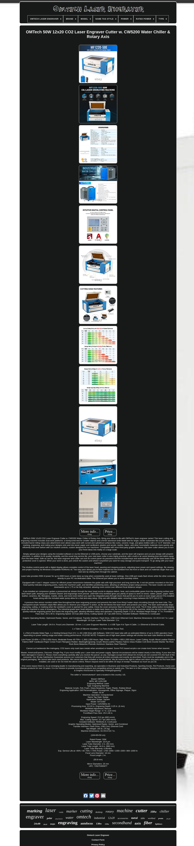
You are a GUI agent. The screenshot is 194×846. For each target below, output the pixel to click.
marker (71, 811)
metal (134, 817)
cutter (141, 810)
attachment (59, 819)
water (70, 817)
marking (34, 811)
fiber (148, 822)
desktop (99, 812)
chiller (164, 811)
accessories (123, 818)
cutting (86, 810)
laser (50, 810)
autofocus (86, 823)
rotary (110, 811)
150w (107, 824)
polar (49, 818)
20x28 (168, 819)
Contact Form (98, 840)
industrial (99, 817)
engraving (67, 822)
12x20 (111, 817)
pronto (160, 818)
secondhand (122, 823)
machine (125, 810)
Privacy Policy (98, 844)
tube (143, 818)
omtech (84, 816)
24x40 (37, 823)
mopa (52, 824)
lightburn (158, 824)
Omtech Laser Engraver (98, 835)
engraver (35, 816)
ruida (61, 812)
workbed (151, 818)
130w (99, 823)
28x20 (45, 824)
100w (153, 811)
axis (138, 823)
